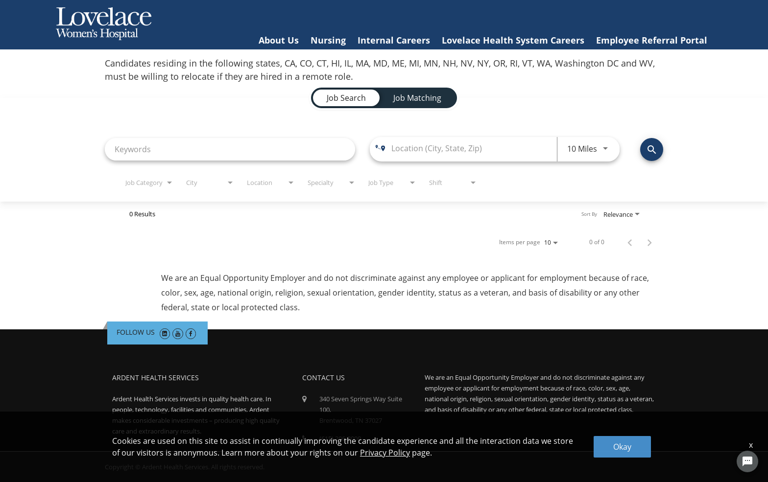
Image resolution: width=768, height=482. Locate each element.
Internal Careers (394, 40)
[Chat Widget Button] (747, 461)
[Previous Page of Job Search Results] (630, 242)
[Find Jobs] (651, 149)
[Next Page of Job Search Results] (649, 242)
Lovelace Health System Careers (513, 40)
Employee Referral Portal (651, 40)
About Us (279, 40)
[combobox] (230, 149)
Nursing (328, 40)
